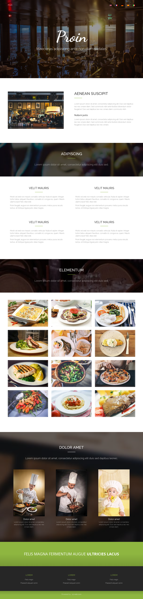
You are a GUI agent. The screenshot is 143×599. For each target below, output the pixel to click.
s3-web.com (76, 594)
